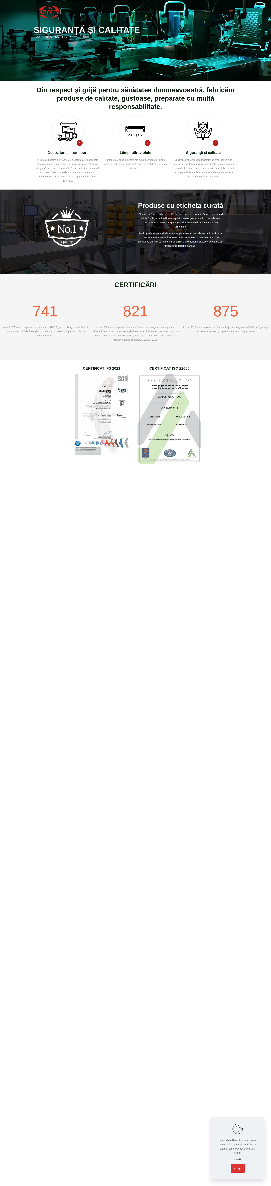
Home (37, 37)
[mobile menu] (231, 12)
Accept (237, 1168)
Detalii (237, 1159)
